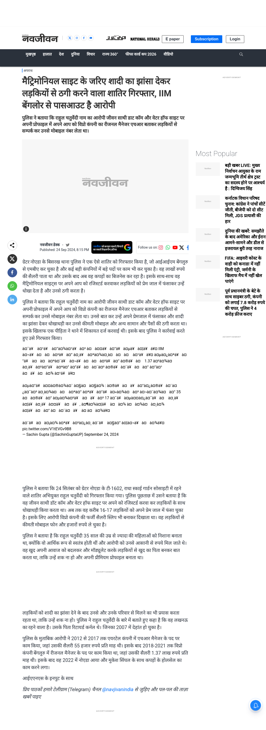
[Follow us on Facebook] (188, 247)
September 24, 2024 (101, 434)
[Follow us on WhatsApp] (168, 247)
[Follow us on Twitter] (181, 247)
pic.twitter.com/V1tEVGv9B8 (47, 429)
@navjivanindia (117, 689)
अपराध (28, 70)
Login (235, 39)
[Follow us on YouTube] (175, 247)
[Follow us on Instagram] (160, 247)
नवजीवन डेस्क (50, 245)
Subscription (206, 39)
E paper (173, 39)
